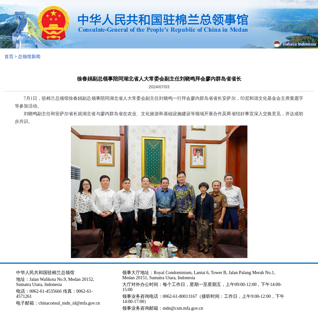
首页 (8, 56)
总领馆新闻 (29, 56)
